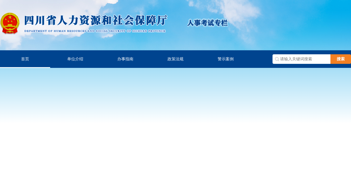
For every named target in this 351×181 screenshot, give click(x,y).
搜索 (341, 59)
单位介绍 (75, 59)
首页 (25, 59)
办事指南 (125, 59)
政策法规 (175, 59)
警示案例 (226, 59)
